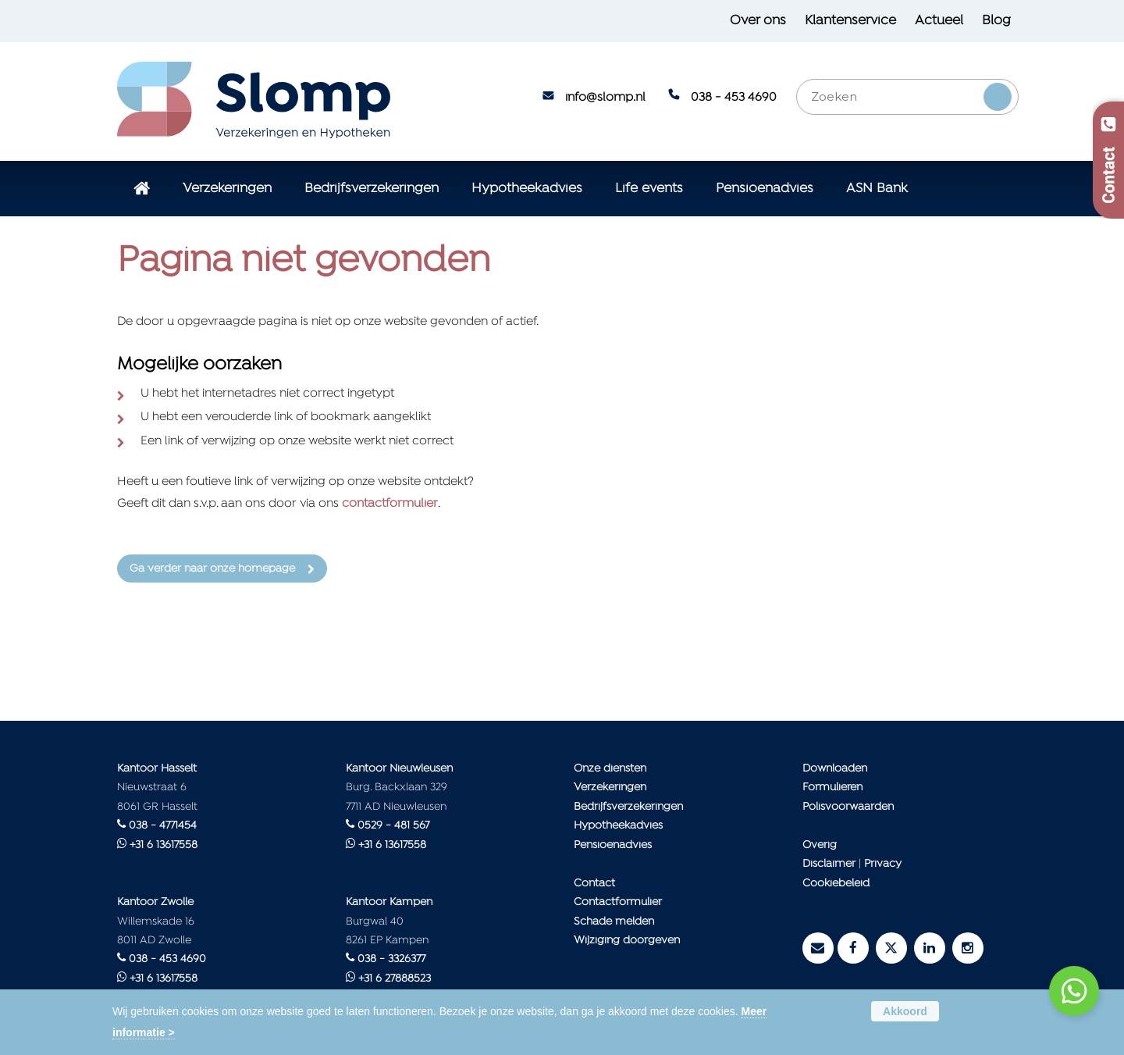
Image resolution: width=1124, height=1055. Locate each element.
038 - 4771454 (163, 825)
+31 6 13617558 (163, 845)
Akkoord (905, 1011)
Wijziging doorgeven (627, 940)
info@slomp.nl (605, 97)
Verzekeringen (610, 787)
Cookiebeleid (836, 883)
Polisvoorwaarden (848, 807)
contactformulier (390, 503)
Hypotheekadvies (618, 825)
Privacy (883, 864)
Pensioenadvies (613, 845)
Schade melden (614, 921)
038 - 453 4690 (734, 97)
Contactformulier (618, 902)
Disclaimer (828, 864)
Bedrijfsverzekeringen (628, 807)
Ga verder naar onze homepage (212, 569)
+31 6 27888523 (394, 978)
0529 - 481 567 (393, 825)
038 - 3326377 (391, 959)
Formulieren (832, 787)
